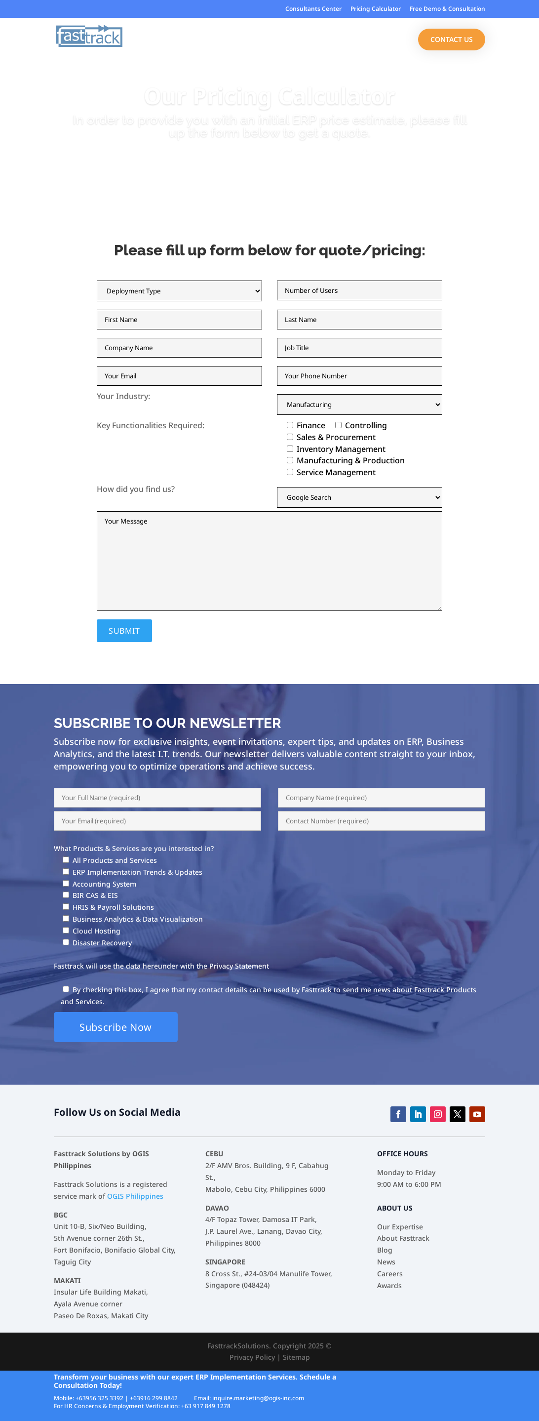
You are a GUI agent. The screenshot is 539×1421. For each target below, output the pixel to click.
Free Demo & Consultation (447, 9)
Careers (390, 1273)
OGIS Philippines (135, 1196)
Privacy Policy (252, 1357)
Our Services (320, 40)
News (386, 1261)
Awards (389, 1285)
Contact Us (451, 39)
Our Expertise (196, 40)
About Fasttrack (403, 1238)
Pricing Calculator (375, 9)
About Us (379, 40)
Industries (259, 40)
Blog (384, 1250)
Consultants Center (313, 9)
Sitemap (296, 1357)
